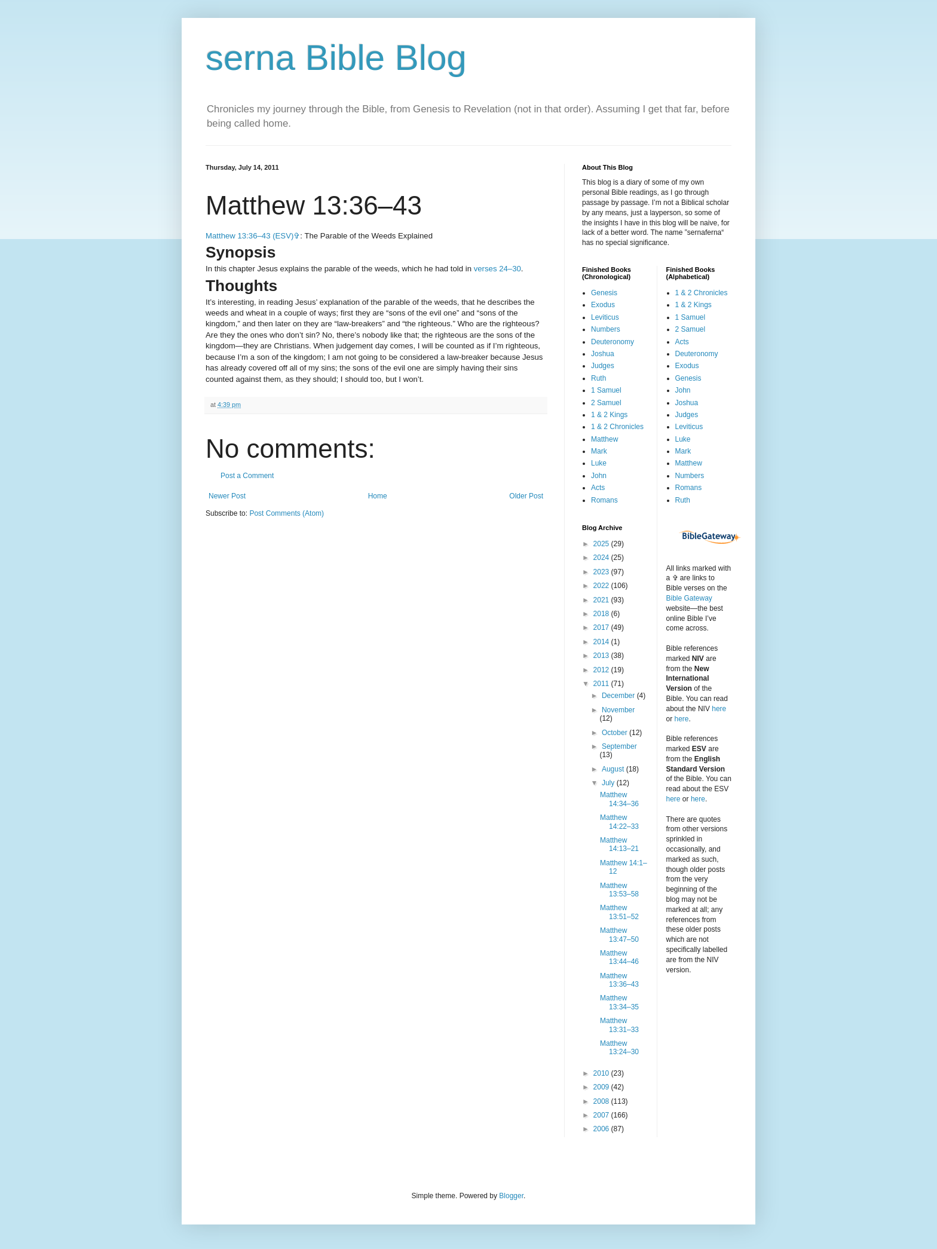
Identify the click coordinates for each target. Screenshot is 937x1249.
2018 (602, 614)
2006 (602, 1129)
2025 (602, 544)
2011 (602, 683)
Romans (604, 500)
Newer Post (227, 496)
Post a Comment (247, 476)
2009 (602, 1087)
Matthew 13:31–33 (619, 1025)
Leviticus (605, 317)
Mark (599, 451)
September (619, 746)
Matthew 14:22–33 (619, 821)
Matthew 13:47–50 (619, 934)
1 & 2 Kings (609, 415)
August (614, 769)
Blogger (511, 1196)
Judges (602, 366)
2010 (602, 1073)
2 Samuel (606, 403)
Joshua (602, 354)
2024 (602, 557)
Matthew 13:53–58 (619, 889)
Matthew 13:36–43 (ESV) (249, 235)
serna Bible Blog (336, 58)
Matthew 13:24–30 (619, 1047)
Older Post (526, 496)
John (599, 476)
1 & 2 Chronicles (617, 427)
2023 (602, 572)
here (719, 709)
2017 (602, 627)
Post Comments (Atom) (286, 513)
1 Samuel (606, 390)
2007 (602, 1115)
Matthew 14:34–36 (619, 799)
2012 (602, 670)
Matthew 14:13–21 (619, 844)
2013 (602, 655)
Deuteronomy (612, 342)
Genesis (604, 293)
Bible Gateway (689, 598)
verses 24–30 (497, 268)
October (615, 732)
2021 (602, 600)
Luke (599, 463)
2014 (602, 642)
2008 (602, 1101)
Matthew (604, 439)
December (619, 695)
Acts (598, 487)
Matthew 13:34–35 (619, 1002)
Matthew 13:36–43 (619, 980)
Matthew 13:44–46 (619, 957)
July (609, 783)
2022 (602, 585)
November (618, 710)
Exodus (603, 305)
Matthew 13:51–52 (619, 912)
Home (377, 496)
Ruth (598, 378)
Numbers (605, 329)
